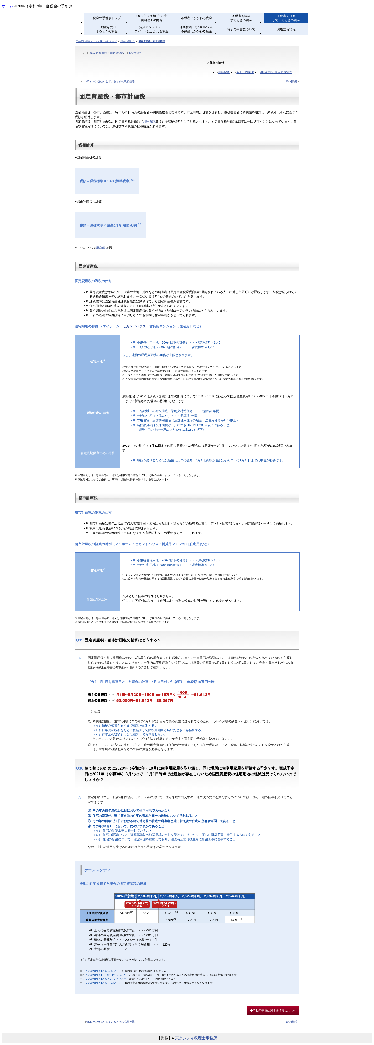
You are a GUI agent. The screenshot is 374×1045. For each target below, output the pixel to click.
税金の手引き (127, 41)
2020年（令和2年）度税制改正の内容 (151, 18)
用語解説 (224, 72)
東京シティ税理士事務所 (196, 1038)
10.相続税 (135, 53)
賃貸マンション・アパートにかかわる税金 (152, 29)
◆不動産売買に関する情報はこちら (273, 1010)
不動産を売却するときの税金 (107, 29)
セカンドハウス (134, 326)
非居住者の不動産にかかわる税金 (196, 29)
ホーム (7, 6)
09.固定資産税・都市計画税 (106, 53)
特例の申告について (241, 29)
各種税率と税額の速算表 (276, 72)
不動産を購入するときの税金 (241, 18)
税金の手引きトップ (107, 18)
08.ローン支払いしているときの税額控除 (110, 81)
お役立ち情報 (286, 29)
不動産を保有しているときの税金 (286, 18)
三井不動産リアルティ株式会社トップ (96, 41)
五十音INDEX (245, 72)
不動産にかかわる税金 (196, 18)
